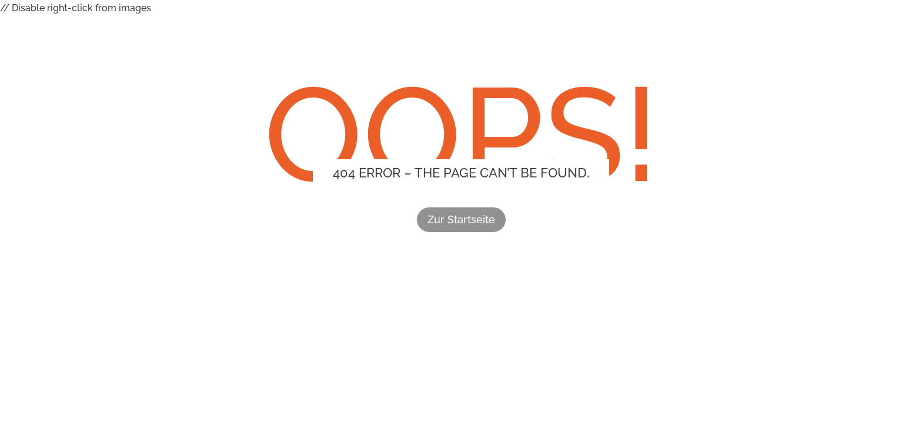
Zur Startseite (461, 219)
